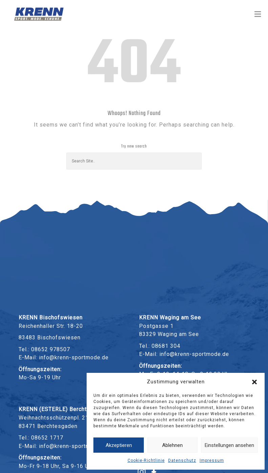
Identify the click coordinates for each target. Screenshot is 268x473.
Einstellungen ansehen (229, 445)
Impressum (212, 460)
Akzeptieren (119, 445)
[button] (254, 382)
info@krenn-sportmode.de (74, 357)
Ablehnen (172, 445)
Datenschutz (182, 460)
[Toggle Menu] (258, 14)
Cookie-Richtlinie (146, 460)
